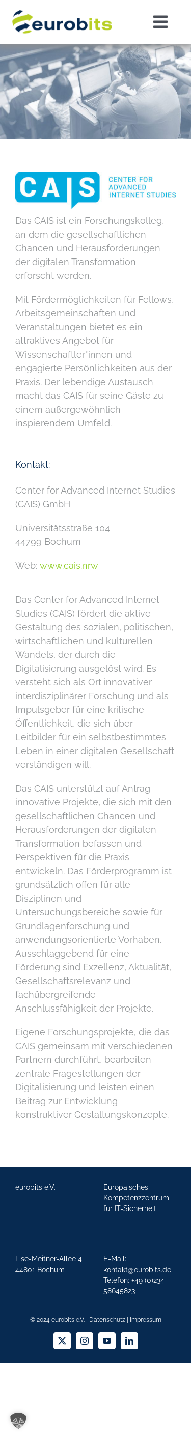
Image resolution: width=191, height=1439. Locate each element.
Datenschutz (107, 1319)
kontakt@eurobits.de (137, 1269)
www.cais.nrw (69, 565)
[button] (18, 1420)
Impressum (145, 1319)
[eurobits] (62, 9)
